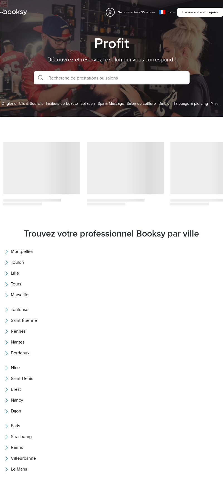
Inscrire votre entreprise (200, 12)
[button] (112, 77)
